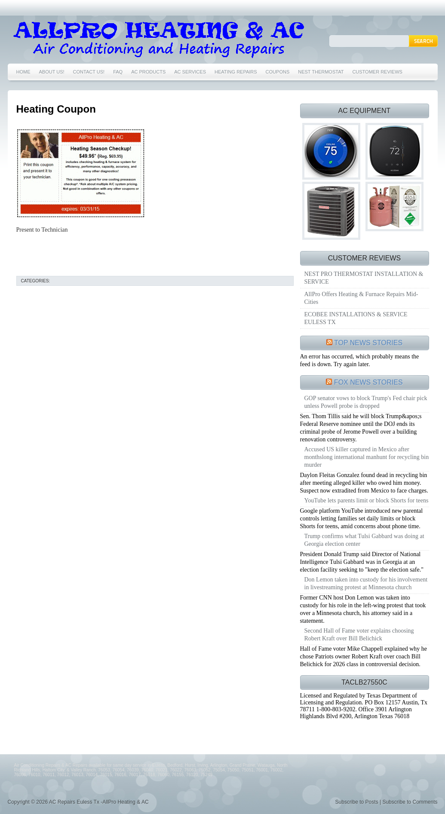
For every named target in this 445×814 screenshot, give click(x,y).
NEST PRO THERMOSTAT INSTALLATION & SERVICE (364, 278)
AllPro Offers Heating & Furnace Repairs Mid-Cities (361, 298)
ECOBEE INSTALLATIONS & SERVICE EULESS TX (356, 318)
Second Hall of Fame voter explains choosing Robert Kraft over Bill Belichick (359, 634)
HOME (23, 71)
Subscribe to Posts (356, 802)
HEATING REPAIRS (236, 71)
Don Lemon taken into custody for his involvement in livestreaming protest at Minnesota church (366, 583)
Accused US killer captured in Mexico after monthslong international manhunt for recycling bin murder (366, 457)
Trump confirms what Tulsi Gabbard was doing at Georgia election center (364, 540)
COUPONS (278, 71)
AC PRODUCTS (148, 71)
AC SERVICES (190, 71)
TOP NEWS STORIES (368, 342)
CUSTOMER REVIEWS (377, 71)
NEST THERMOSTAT (321, 71)
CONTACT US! (89, 71)
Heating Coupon (56, 109)
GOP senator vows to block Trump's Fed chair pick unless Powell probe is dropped (365, 402)
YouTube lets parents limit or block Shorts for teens (366, 500)
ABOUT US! (51, 71)
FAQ (118, 71)
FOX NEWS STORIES (368, 382)
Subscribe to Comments (409, 802)
